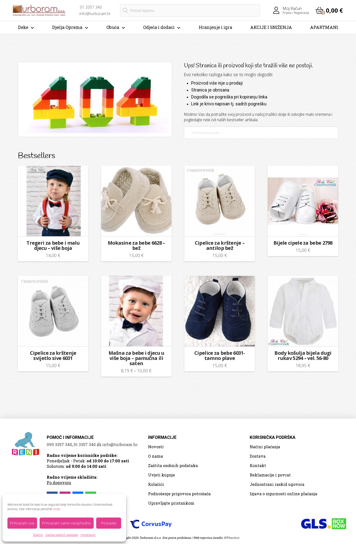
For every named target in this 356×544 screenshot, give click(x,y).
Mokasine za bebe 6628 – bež (136, 245)
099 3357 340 (59, 444)
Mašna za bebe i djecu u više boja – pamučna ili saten (136, 358)
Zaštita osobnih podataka (61, 535)
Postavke (108, 522)
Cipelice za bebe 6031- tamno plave (219, 355)
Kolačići (38, 535)
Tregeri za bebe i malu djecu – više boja (53, 245)
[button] (329, 10)
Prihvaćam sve (22, 522)
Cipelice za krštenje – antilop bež (220, 245)
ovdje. (57, 509)
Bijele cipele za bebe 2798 (303, 242)
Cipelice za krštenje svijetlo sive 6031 (53, 355)
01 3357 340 (85, 444)
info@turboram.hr (120, 444)
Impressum (88, 535)
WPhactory (231, 538)
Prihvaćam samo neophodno (66, 522)
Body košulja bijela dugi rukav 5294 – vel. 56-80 (302, 355)
